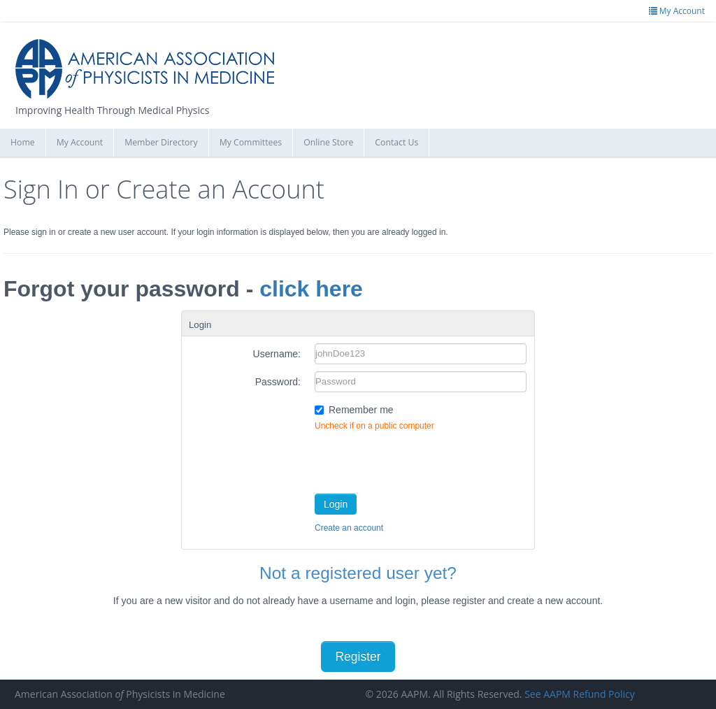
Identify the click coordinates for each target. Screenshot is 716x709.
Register (357, 657)
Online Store (328, 142)
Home (22, 142)
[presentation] (421, 459)
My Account (80, 142)
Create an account (349, 528)
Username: (277, 353)
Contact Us (396, 142)
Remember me (361, 409)
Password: (278, 381)
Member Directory (160, 142)
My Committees (251, 142)
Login (336, 504)
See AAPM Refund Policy (579, 694)
